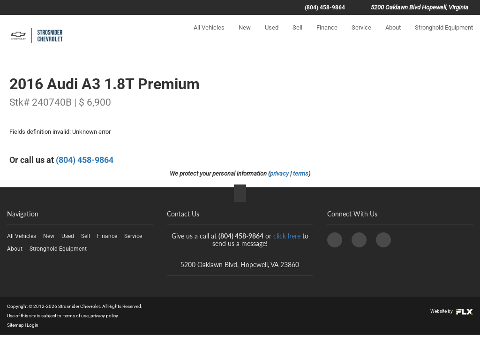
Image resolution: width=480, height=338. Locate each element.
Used (271, 35)
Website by (451, 311)
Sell (297, 35)
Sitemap (15, 325)
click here (286, 236)
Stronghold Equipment (444, 35)
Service (361, 35)
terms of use (76, 315)
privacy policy (104, 315)
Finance (327, 35)
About (393, 35)
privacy (279, 173)
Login (32, 325)
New (245, 35)
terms (300, 173)
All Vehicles (209, 35)
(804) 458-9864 (325, 7)
